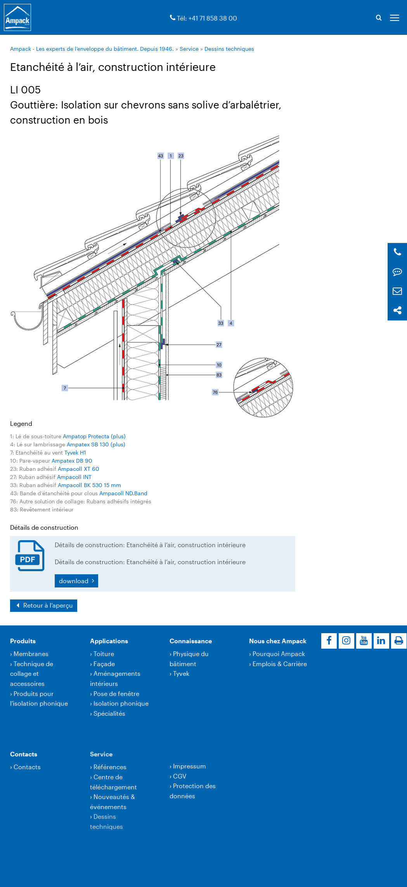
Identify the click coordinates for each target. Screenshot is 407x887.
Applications (109, 640)
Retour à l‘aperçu (47, 605)
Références (110, 766)
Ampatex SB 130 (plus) (96, 444)
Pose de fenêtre (116, 693)
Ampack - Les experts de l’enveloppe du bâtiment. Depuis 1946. (92, 48)
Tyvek (181, 673)
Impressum (189, 766)
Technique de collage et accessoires (31, 673)
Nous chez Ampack (278, 640)
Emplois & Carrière (280, 663)
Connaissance (191, 640)
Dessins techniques (229, 48)
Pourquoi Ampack (279, 653)
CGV (179, 776)
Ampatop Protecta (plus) (94, 436)
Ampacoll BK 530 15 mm (89, 485)
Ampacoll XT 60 (78, 468)
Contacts (23, 754)
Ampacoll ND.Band (123, 493)
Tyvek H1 (75, 452)
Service (189, 48)
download (74, 580)
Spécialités (109, 713)
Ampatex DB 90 (72, 460)
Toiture (104, 653)
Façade (104, 663)
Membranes (31, 653)
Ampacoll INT (74, 477)
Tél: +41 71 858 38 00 (207, 18)
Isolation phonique (121, 703)
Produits (23, 640)
